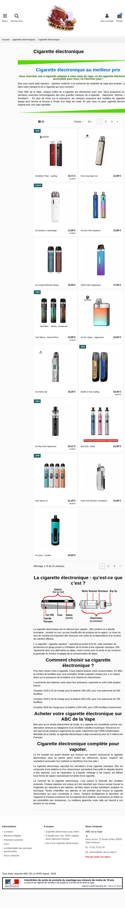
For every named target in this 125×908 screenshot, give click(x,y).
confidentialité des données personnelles (18, 850)
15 (90, 121)
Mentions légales (12, 836)
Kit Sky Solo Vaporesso (45, 446)
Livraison (8, 831)
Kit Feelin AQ (41, 392)
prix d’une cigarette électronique (62, 843)
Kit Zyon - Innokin (43, 555)
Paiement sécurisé (13, 840)
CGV (6, 844)
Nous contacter (12, 855)
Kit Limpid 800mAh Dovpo (47, 285)
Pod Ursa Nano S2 (89, 176)
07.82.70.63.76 (97, 847)
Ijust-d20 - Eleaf (88, 446)
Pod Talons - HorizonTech (46, 337)
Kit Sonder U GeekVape (46, 230)
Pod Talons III (41, 501)
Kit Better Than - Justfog (46, 176)
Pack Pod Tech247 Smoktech (94, 501)
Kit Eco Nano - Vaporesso (92, 337)
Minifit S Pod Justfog (90, 392)
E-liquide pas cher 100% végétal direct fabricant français (62, 837)
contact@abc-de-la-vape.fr (102, 852)
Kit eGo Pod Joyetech (90, 230)
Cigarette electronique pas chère (62, 831)
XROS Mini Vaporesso (91, 285)
